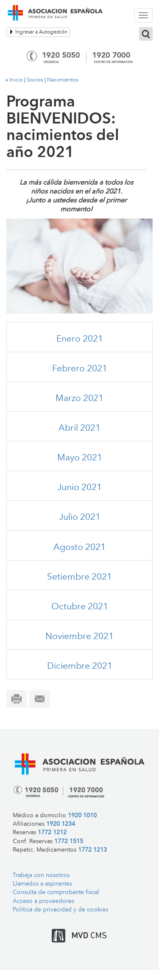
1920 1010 (82, 816)
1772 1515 (68, 841)
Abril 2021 (79, 428)
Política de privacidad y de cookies (60, 910)
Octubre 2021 (79, 607)
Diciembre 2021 (79, 666)
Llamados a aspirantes (42, 884)
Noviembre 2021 (79, 636)
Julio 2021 (79, 517)
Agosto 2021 (79, 547)
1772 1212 (52, 833)
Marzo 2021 (79, 398)
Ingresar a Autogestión (38, 32)
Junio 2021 (79, 487)
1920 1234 (60, 824)
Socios (35, 80)
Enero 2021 (79, 339)
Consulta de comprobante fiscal (56, 892)
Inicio (16, 80)
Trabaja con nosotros (41, 875)
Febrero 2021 (79, 368)
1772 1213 (92, 850)
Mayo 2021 (79, 458)
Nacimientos (62, 80)
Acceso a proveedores (43, 901)
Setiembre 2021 (79, 577)
